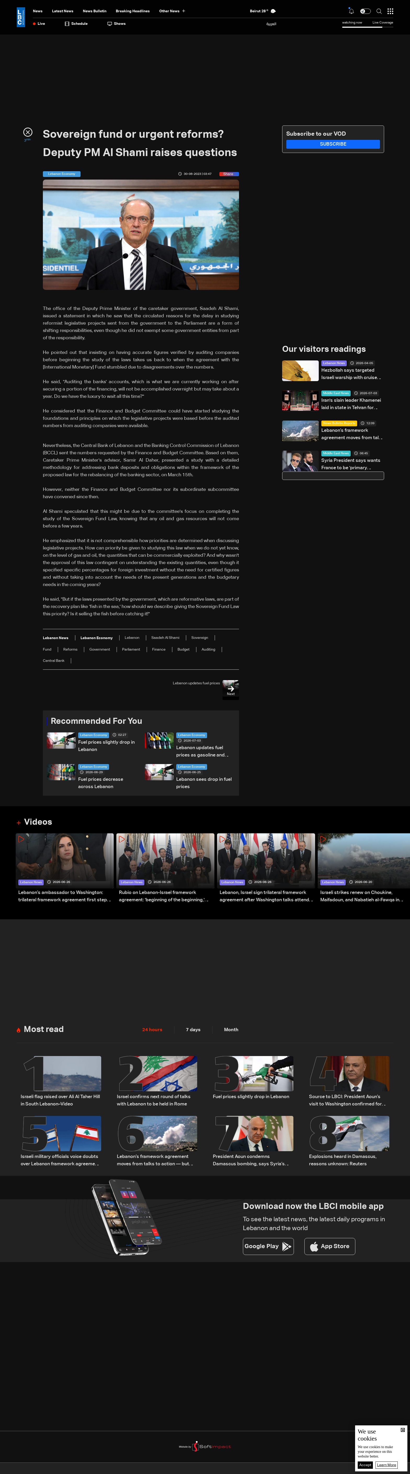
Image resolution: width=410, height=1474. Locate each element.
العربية (271, 24)
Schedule (76, 24)
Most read (44, 1029)
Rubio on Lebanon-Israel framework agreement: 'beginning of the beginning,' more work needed (161, 897)
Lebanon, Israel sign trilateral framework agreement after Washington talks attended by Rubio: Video (267, 897)
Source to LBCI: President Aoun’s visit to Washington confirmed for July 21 (345, 1101)
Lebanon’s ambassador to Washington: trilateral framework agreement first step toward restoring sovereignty (62, 897)
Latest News (62, 11)
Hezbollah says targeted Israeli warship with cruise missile (349, 374)
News (38, 11)
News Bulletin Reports (339, 423)
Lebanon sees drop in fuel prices (204, 783)
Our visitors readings (324, 349)
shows (116, 24)
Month (231, 1030)
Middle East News (336, 393)
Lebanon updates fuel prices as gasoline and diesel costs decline (200, 752)
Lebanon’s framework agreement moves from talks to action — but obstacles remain (352, 434)
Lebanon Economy (93, 735)
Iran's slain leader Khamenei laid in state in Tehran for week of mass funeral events (352, 404)
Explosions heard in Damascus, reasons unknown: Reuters (343, 1160)
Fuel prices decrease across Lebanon (100, 783)
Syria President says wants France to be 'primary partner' (350, 465)
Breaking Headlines (133, 11)
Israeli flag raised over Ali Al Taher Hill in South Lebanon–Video (60, 1100)
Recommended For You (96, 721)
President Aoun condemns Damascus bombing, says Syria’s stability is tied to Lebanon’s (249, 1161)
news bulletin (94, 11)
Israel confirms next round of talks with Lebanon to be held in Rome (154, 1100)
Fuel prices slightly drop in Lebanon (106, 746)
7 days (193, 1030)
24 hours (152, 1030)
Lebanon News (334, 363)
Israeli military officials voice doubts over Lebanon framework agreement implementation (60, 1161)
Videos (38, 822)
